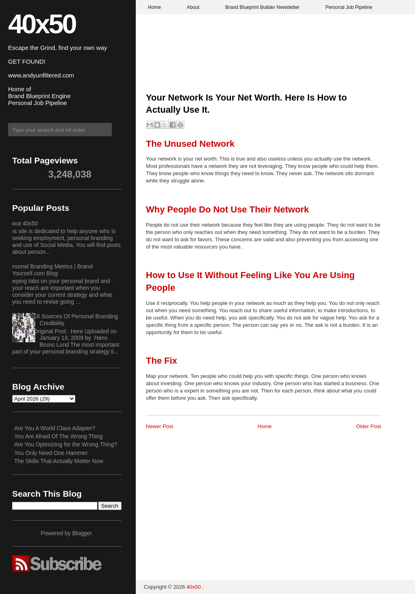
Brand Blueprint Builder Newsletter (262, 7)
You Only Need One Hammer (51, 453)
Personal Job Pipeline (348, 7)
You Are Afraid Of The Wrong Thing (58, 436)
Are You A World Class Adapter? (54, 428)
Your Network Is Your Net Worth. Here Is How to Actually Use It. (246, 103)
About (193, 7)
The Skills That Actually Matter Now (58, 461)
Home (154, 7)
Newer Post (159, 426)
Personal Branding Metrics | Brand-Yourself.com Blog (50, 270)
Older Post (368, 426)
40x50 (41, 24)
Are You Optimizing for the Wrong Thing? (65, 444)
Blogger (81, 533)
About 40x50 (22, 223)
